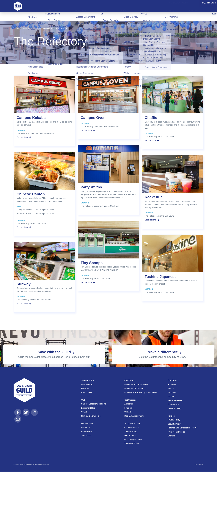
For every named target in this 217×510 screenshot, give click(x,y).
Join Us (171, 427)
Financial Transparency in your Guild (140, 431)
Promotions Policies (176, 470)
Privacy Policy (174, 458)
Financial (128, 446)
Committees (86, 431)
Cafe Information (131, 466)
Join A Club (86, 474)
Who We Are (86, 423)
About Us (172, 423)
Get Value (129, 418)
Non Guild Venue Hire (91, 454)
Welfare (127, 450)
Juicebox (200, 503)
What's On (27, 28)
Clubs (84, 438)
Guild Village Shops (133, 478)
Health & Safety (174, 447)
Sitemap (171, 474)
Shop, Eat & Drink (44, 28)
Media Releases (175, 439)
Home (16, 28)
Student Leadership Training (93, 442)
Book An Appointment (134, 454)
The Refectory (62, 28)
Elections (172, 431)
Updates (85, 427)
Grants (84, 450)
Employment (173, 443)
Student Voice (88, 418)
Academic (128, 442)
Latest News (86, 470)
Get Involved (87, 461)
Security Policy (174, 462)
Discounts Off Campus (134, 427)
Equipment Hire (88, 446)
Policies (171, 454)
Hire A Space (130, 474)
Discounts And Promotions (136, 423)
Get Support (130, 438)
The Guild (173, 418)
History (171, 435)
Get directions (23, 137)
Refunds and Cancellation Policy (182, 466)
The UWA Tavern (131, 482)
